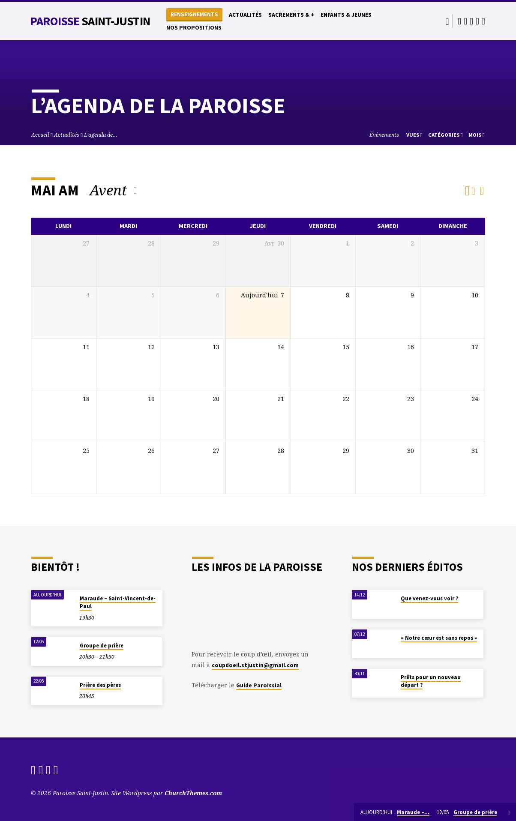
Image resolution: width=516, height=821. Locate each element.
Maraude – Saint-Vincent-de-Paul (118, 602)
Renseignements (194, 14)
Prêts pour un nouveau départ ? (431, 681)
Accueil (40, 134)
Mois (476, 135)
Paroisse (90, 21)
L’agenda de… (100, 134)
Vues (414, 135)
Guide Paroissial (259, 685)
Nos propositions (194, 27)
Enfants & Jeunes (346, 14)
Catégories (445, 135)
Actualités (245, 14)
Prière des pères (100, 685)
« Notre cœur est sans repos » (439, 637)
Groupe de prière (101, 645)
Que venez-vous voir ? (429, 598)
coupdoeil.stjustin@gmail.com (255, 665)
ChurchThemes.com (193, 793)
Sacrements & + (291, 14)
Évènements (384, 134)
